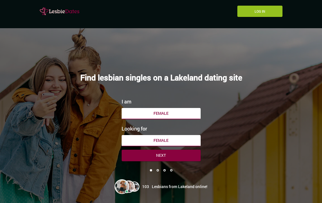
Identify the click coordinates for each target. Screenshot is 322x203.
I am (127, 101)
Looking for (134, 128)
